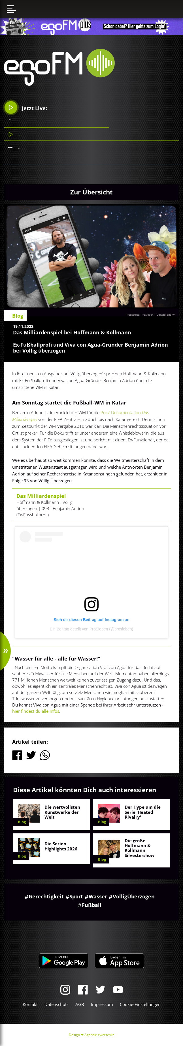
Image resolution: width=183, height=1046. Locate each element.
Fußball (91, 905)
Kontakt (30, 1004)
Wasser (98, 896)
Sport (76, 896)
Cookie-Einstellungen (140, 1004)
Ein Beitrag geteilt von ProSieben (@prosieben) (91, 629)
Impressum (102, 1004)
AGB (79, 1004)
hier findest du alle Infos (35, 711)
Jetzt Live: (26, 108)
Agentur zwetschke (99, 1034)
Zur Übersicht (91, 192)
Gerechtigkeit (46, 896)
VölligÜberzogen (134, 896)
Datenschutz (56, 1004)
